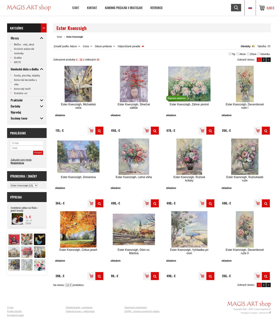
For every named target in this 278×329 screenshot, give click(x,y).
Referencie (156, 8)
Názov (73, 46)
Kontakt (92, 8)
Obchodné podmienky (135, 307)
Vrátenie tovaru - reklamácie (80, 311)
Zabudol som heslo (21, 159)
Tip (233, 54)
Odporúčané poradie (129, 46)
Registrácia (17, 163)
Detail (28, 223)
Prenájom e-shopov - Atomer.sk (256, 313)
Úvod (59, 37)
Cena (86, 46)
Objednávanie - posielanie (79, 307)
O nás (10, 307)
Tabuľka (261, 46)
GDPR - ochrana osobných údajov (141, 311)
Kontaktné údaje (15, 315)
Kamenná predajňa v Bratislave (124, 8)
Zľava (253, 54)
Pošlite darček (14, 311)
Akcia (243, 54)
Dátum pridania (103, 46)
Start (75, 8)
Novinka (265, 54)
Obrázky (246, 46)
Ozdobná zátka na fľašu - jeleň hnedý (24, 209)
